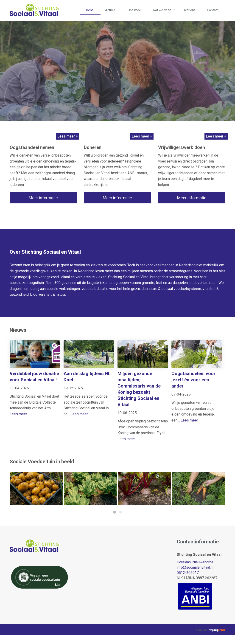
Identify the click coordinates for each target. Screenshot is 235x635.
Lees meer (18, 414)
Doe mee (134, 10)
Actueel (110, 10)
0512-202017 (188, 572)
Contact (212, 10)
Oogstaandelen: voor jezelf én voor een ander (193, 380)
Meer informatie (43, 197)
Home (89, 10)
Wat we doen (161, 10)
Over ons (189, 10)
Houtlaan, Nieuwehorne (195, 562)
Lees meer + (67, 136)
